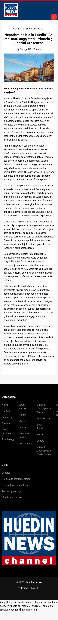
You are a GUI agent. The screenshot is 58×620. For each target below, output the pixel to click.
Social (40, 434)
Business (7, 417)
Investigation (25, 443)
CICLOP (23, 420)
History (22, 414)
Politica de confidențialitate (16, 479)
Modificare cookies (12, 497)
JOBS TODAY (22, 406)
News (5, 404)
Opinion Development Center (44, 408)
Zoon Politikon (41, 426)
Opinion (6, 423)
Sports (22, 427)
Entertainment (44, 418)
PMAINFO (35, 588)
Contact (6, 472)
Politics (6, 411)
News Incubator (7, 431)
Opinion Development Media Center (44, 450)
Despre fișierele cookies (15, 485)
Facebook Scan (24, 435)
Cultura (40, 440)
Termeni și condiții (11, 491)
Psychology (8, 439)
